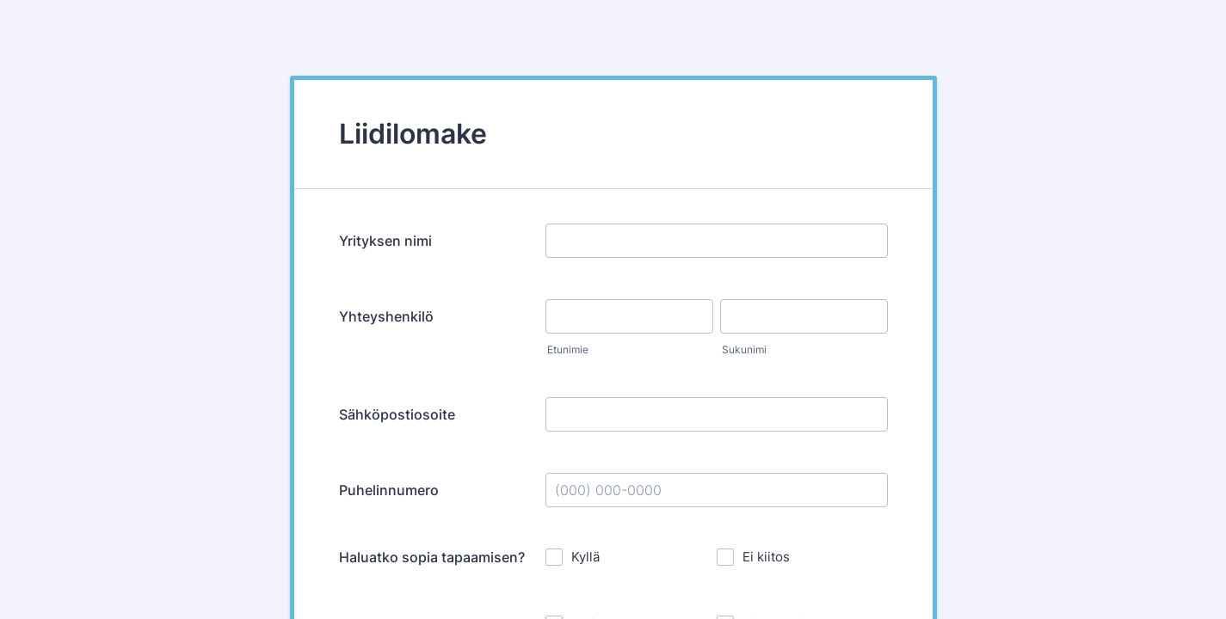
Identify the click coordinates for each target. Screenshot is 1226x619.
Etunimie (567, 349)
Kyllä (585, 557)
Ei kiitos (766, 557)
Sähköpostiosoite (397, 414)
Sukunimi (744, 349)
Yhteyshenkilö (386, 316)
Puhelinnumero (389, 490)
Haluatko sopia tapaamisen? (432, 557)
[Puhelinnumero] (716, 490)
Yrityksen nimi (385, 240)
